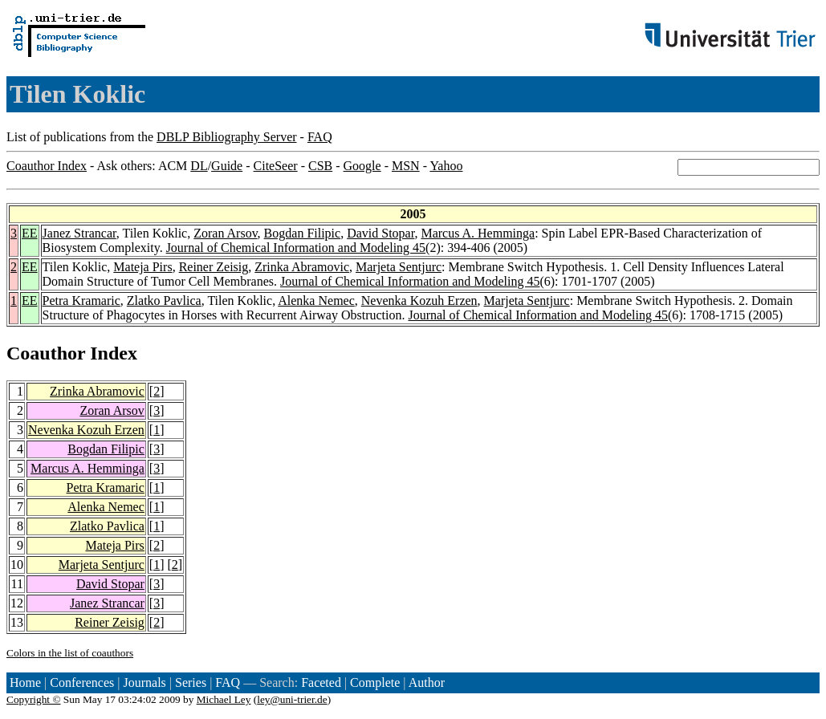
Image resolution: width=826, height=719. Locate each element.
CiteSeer (276, 166)
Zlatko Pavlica (164, 300)
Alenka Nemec (316, 300)
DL (198, 166)
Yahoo (445, 166)
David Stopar (380, 233)
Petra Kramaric (81, 300)
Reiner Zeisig (214, 267)
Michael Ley (224, 699)
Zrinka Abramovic (301, 267)
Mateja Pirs (142, 267)
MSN (406, 166)
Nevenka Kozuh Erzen (419, 300)
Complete (375, 682)
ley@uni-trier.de (292, 699)
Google (362, 166)
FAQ (319, 137)
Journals (144, 682)
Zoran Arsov (225, 233)
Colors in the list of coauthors (69, 653)
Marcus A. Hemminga (478, 233)
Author (427, 682)
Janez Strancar (79, 233)
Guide (226, 166)
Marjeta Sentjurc (398, 267)
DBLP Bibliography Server (227, 137)
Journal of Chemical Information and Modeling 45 (295, 247)
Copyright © (33, 699)
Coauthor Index (46, 166)
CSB (320, 166)
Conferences (82, 682)
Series (190, 682)
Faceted (321, 682)
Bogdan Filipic (302, 233)
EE (30, 233)
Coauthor (45, 353)
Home (25, 682)
